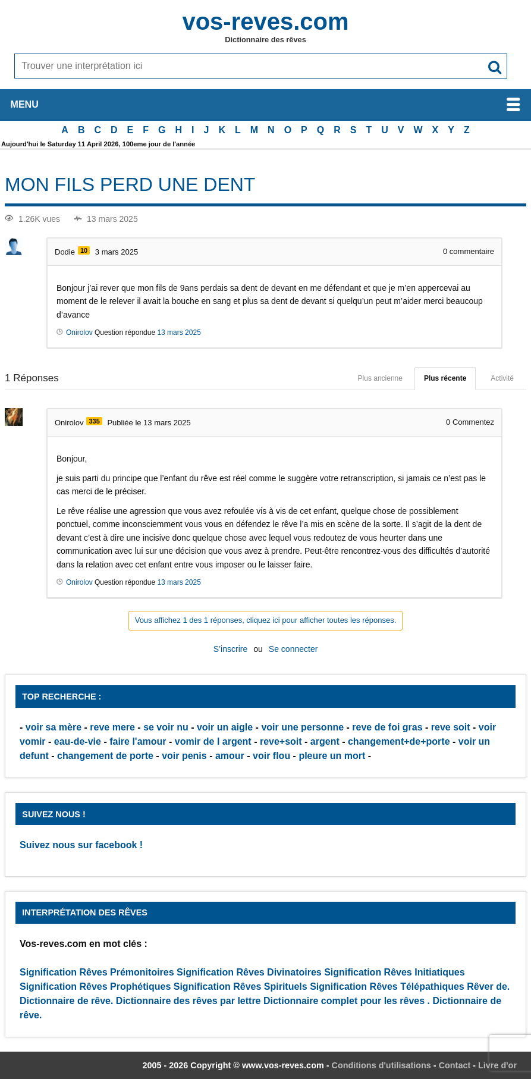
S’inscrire (230, 649)
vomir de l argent (213, 741)
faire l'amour (137, 741)
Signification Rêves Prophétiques (95, 986)
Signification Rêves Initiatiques (394, 972)
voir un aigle (225, 727)
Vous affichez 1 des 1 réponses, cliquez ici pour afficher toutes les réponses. (266, 620)
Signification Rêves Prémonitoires (97, 972)
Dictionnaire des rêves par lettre (188, 1001)
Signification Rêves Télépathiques (388, 986)
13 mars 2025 (178, 332)
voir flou (271, 756)
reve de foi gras (387, 727)
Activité (502, 378)
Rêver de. (488, 986)
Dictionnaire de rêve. (66, 1001)
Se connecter (293, 649)
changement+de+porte (399, 741)
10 (83, 250)
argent (325, 741)
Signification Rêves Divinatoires (249, 972)
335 (94, 421)
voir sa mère (53, 727)
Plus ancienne (380, 378)
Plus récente (445, 378)
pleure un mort (332, 756)
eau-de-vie (77, 741)
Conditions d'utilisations (381, 1065)
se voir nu (165, 727)
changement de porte (105, 756)
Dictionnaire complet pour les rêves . (346, 1001)
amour (229, 756)
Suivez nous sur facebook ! (81, 845)
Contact (455, 1065)
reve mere (112, 727)
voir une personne (302, 727)
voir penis (184, 756)
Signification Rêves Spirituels (240, 986)
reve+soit (281, 741)
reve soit (450, 727)
